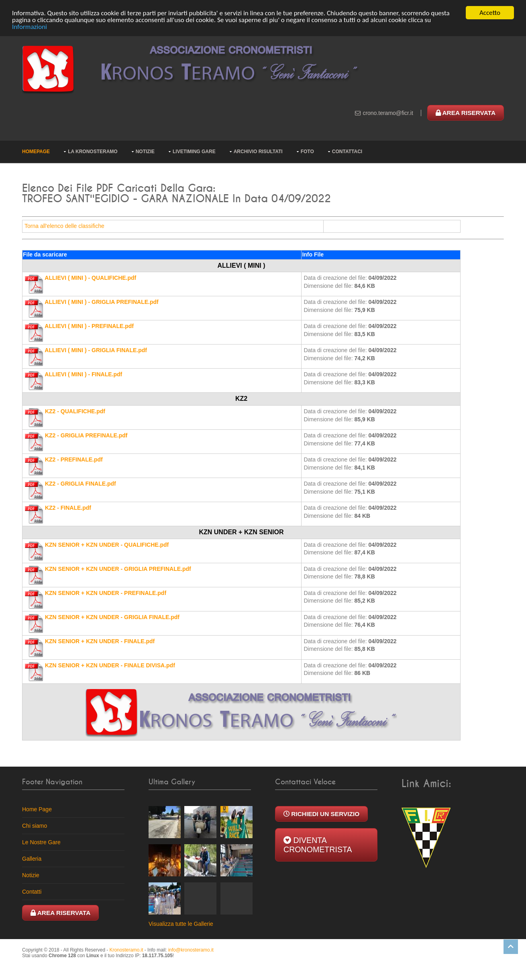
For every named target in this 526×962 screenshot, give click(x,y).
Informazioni (29, 26)
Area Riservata (465, 112)
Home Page (37, 809)
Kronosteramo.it (126, 949)
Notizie (145, 151)
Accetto (489, 12)
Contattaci (347, 151)
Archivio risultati (258, 151)
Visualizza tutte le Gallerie (181, 923)
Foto (307, 151)
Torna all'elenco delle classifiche (64, 226)
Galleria (31, 858)
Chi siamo (34, 825)
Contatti (31, 891)
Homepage (36, 151)
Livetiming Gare (194, 151)
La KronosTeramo (93, 151)
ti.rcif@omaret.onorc (388, 113)
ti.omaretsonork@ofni (191, 949)
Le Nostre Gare (41, 842)
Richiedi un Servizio (321, 813)
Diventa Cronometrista (317, 844)
